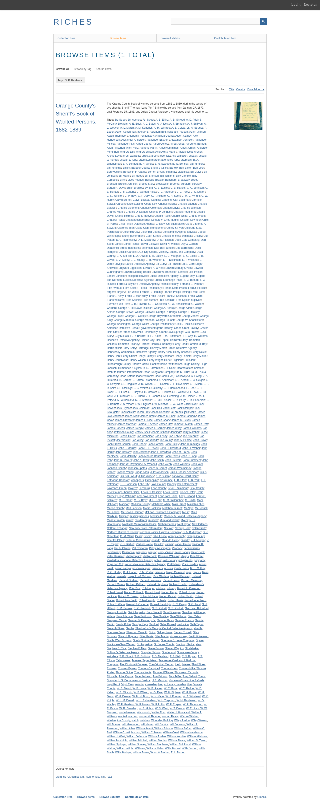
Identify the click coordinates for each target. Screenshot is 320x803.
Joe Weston (123, 440)
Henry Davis (198, 352)
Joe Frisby (161, 436)
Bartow (173, 167)
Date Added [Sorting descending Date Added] (254, 89)
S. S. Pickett (159, 608)
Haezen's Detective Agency (123, 340)
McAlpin (189, 508)
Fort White (132, 291)
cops (117, 235)
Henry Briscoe (181, 352)
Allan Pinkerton (116, 147)
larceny (171, 484)
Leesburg (144, 488)
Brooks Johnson (127, 183)
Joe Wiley (138, 440)
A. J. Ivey (162, 123)
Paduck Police (144, 544)
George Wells (140, 324)
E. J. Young (137, 259)
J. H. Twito (164, 392)
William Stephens (158, 744)
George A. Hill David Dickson (135, 307)
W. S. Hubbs (146, 708)
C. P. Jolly (144, 195)
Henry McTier (200, 356)
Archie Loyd (114, 155)
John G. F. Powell (148, 448)
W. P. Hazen (143, 704)
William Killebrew (197, 736)
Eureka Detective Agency (138, 279)
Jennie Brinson (160, 432)
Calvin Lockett (141, 199)
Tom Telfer (175, 676)
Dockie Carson (127, 251)
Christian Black (175, 223)
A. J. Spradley (177, 123)
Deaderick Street (117, 247)
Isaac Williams (144, 376)
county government (133, 235)
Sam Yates (194, 616)
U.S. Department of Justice (134, 680)
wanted (122, 716)
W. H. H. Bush (140, 696)
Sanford (154, 624)
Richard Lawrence (150, 580)
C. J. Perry (183, 191)
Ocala (138, 536)
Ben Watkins (114, 171)
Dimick (170, 247)
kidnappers (137, 480)
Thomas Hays (169, 668)
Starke (190, 644)
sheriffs (198, 628)
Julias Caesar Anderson (184, 472)
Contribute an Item (225, 38)
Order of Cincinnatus (138, 540)
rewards (121, 576)
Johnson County (116, 468)
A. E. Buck (135, 123)
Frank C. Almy (115, 295)
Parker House (183, 544)
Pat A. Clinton (122, 548)
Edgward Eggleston (130, 267)
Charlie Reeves (144, 215)
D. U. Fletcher (165, 239)
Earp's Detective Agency (139, 263)
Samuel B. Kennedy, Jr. (142, 620)
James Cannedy (186, 416)
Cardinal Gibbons (161, 199)
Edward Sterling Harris (137, 271)
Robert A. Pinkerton (188, 588)
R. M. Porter (146, 572)
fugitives (196, 299)
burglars (185, 183)
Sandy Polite (123, 624)
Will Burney (113, 724)
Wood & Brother (159, 752)
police (157, 560)
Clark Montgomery (154, 227)
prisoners (157, 568)
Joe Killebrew (190, 436)
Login (296, 4)
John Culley (172, 444)
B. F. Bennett (130, 163)
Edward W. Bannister (164, 271)
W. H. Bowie (189, 692)
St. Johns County (164, 644)
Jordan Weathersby (179, 468)
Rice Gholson (161, 576)
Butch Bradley (134, 187)
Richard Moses (116, 584)
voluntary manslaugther (178, 684)
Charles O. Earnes (137, 211)
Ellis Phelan (196, 271)
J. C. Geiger (197, 380)
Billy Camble (183, 175)
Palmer (169, 544)
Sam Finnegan (172, 612)
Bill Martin (124, 175)
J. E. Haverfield (179, 384)
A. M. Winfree (162, 127)
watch (135, 720)
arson (154, 155)
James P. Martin (183, 424)
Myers (184, 520)
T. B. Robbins (142, 656)
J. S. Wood (126, 404)
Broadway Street (188, 179)
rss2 (109, 776)
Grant (177, 328)
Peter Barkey (182, 552)
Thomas (111, 668)
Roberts (161, 600)
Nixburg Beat (182, 528)
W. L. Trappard (166, 700)
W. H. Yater (157, 696)
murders (153, 520)
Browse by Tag (83, 69)
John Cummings (190, 444)
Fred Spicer (183, 299)
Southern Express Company (177, 640)
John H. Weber (191, 448)
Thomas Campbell (149, 668)
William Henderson (191, 732)
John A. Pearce (183, 440)
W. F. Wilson (141, 692)
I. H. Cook (169, 368)
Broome (174, 183)
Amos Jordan (188, 147)
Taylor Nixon (149, 660)
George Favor (115, 316)
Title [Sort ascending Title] (231, 89)
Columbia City (130, 231)
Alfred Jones (177, 143)
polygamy (199, 560)
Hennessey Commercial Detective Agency (131, 352)
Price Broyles (190, 564)
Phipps (185, 556)
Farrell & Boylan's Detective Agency (138, 283)
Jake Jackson (115, 416)
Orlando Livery (170, 540)
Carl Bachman (181, 199)
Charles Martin (115, 211)
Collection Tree (66, 38)
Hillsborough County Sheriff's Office (128, 364)
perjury (152, 552)
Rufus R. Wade (116, 604)
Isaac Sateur (127, 376)
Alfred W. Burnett (196, 143)
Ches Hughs (171, 219)
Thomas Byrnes (127, 668)
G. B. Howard (139, 303)
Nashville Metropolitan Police (139, 524)
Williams (140, 748)
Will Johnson (177, 724)
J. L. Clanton (121, 396)
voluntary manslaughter (149, 684)
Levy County (197, 488)
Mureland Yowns (169, 520)
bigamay (171, 171)
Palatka (158, 544)
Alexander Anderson (133, 139)
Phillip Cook (150, 556)
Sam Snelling (161, 616)
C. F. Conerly (127, 191)
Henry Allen (165, 352)
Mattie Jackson (152, 508)
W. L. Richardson (146, 700)
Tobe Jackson (143, 676)
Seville (130, 628)
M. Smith (190, 500)
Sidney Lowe (164, 632)
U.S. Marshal (159, 680)
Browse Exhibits (170, 38)
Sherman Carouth (136, 632)
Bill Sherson (151, 175)
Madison (124, 504)
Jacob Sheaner (160, 412)
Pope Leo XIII (115, 564)
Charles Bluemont (128, 207)
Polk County (169, 560)
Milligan (123, 516)
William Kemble (176, 736)
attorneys (186, 159)
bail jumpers (197, 163)
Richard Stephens (157, 584)
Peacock (177, 548)
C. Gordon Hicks (146, 191)
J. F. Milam (196, 384)
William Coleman (152, 732)
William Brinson (163, 728)
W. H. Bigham (172, 692)
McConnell (201, 508)
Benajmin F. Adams (134, 171)
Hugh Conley (191, 364)
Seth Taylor (197, 624)
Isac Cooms (162, 376)
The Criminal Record (161, 664)
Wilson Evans (141, 752)
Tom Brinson (160, 676)
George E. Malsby (189, 312)
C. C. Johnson (195, 187)
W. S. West (161, 708)
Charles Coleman (150, 207)
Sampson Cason (117, 620)
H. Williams (201, 336)
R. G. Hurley (114, 572)
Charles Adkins (167, 203)
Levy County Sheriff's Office (123, 492)
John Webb (165, 464)
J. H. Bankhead (173, 388)
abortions (142, 131)
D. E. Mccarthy (146, 239)
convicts (191, 231)
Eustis (158, 279)
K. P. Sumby (163, 476)
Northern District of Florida (122, 532)
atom (59, 776)
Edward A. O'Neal (153, 267)
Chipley (160, 223)
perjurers (141, 552)
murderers (141, 520)
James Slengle (135, 428)
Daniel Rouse (132, 243)
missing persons (139, 516)
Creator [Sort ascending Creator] (240, 89)
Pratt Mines (173, 564)
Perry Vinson (165, 552)
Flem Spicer (130, 287)
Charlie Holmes (124, 215)
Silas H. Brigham (128, 636)
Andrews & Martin (165, 151)
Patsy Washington (159, 548)
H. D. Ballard (137, 336)
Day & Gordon (189, 243)
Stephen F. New (137, 648)
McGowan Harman (132, 512)
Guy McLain (122, 336)
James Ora (165, 424)
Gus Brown (191, 332)
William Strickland (180, 744)
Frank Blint (197, 291)
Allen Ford (132, 147)
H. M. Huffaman (171, 336)
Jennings (175, 432)
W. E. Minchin (124, 692)
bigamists (183, 171)
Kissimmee (166, 480)
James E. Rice (144, 420)
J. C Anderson (164, 380)
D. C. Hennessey (126, 239)
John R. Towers (123, 460)
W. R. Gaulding (128, 708)
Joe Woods (151, 440)
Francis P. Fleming (151, 291)
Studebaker (192, 648)
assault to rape (128, 159)
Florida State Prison (175, 287)
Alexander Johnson (181, 139)
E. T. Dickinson (172, 259)
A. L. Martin (127, 127)
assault (193, 155)
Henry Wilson (138, 360)
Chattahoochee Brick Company (144, 219)
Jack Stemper (185, 408)
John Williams (181, 464)
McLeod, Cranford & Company (163, 512)
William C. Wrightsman (126, 732)
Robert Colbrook (134, 592)
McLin (185, 512)
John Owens (172, 456)
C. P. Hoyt (130, 195)
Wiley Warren (199, 720)
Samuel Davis (165, 620)
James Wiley (174, 428)
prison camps (123, 568)
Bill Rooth (137, 175)
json (88, 776)
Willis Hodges (123, 752)
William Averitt (144, 728)
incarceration (184, 368)
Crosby (198, 235)
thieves (186, 664)
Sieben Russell (183, 632)
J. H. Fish (120, 392)
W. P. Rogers (173, 704)
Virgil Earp (127, 684)
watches (145, 720)
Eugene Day (187, 275)
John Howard (123, 452)
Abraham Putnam (177, 131)
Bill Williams (167, 175)
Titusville (112, 676)
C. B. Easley (161, 187)
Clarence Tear (125, 227)
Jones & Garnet (157, 468)
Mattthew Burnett (172, 508)
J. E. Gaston (161, 384)
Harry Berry (129, 348)
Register (310, 4)
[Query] (219, 21)
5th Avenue (134, 119)
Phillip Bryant (133, 556)
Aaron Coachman (125, 131)
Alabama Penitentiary (141, 135)
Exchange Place (172, 279)
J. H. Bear (189, 388)
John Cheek (139, 444)
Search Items (104, 69)
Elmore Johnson (116, 275)
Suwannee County (188, 652)
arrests (146, 155)
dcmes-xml (78, 776)
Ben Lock (198, 167)
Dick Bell (159, 247)
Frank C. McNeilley (136, 295)
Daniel (118, 243)
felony (174, 283)
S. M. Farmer (124, 608)
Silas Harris (146, 636)
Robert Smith (185, 596)
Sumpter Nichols (150, 652)
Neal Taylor (184, 524)
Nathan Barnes (167, 524)
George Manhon (144, 320)
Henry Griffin (128, 356)
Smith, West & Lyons (119, 640)
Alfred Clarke (143, 143)
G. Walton (197, 303)
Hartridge (143, 348)
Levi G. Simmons (178, 488)
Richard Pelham (135, 584)
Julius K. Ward (128, 476)
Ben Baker (185, 167)
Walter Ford (158, 712)
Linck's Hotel (187, 492)
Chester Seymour (190, 219)
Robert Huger (187, 592)
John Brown (200, 440)
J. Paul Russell (162, 400)
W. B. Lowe (139, 688)
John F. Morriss (127, 448)
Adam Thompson (117, 135)
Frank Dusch (156, 295)
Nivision (168, 528)
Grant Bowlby (190, 328)
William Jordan (157, 736)
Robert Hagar (169, 592)
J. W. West (176, 404)
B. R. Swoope (163, 163)
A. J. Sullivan (195, 123)
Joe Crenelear (145, 436)
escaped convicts (138, 275)
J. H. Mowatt (148, 392)
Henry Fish (113, 356)
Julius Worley (146, 476)
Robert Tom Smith (126, 600)
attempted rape (170, 159)
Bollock (149, 179)
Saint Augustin (136, 612)
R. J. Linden (130, 572)
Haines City (147, 340)
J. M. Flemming (169, 396)
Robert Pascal (167, 596)
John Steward (173, 460)
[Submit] (263, 21)
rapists (197, 572)
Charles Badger (187, 203)
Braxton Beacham (165, 179)
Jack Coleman (140, 408)
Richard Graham (128, 580)
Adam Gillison (197, 131)
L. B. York (193, 480)
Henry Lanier (182, 356)
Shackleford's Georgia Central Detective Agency (163, 628)
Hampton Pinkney (128, 344)
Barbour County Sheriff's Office (149, 167)
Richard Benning (180, 576)
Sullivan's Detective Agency (123, 652)
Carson (120, 203)
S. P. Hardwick (142, 608)
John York (197, 464)
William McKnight (117, 740)
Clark (139, 227)
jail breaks (177, 412)
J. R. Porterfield (196, 400)
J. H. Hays (134, 392)
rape (188, 572)
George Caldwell (145, 312)
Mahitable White (161, 504)
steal (198, 644)
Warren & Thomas (149, 716)
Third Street (199, 664)
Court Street (153, 235)
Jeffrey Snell (142, 432)
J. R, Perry (179, 400)
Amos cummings (169, 147)
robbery (171, 588)
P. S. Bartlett (127, 544)
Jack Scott (169, 408)
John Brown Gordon (119, 444)
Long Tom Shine (168, 496)
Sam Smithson (143, 616)
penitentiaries (192, 548)
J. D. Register (129, 384)
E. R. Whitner (154, 259)
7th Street (148, 119)
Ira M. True (182, 372)
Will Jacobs (161, 724)
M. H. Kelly (155, 500)
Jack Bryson (123, 408)
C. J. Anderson (166, 191)
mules (129, 520)
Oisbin (147, 536)
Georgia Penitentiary (162, 324)
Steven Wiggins (174, 648)
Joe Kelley (175, 436)
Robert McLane (149, 596)
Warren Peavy (170, 716)
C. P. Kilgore (158, 195)
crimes (176, 235)
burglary (197, 183)
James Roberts (116, 428)
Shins (152, 632)
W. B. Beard (124, 688)
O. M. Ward (127, 536)
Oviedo (185, 540)
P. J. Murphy (198, 540)
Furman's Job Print (118, 303)
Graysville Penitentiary (144, 332)
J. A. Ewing (195, 376)
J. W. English (142, 404)
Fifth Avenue (114, 287)
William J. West (116, 736)
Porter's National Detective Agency (144, 564)
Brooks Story (146, 183)
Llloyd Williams (126, 496)
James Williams (192, 428)
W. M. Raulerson (186, 700)
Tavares (136, 660)
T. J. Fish (175, 656)
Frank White (195, 295)
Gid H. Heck (182, 324)
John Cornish (156, 444)
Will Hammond (130, 724)
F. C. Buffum (191, 279)
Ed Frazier (174, 263)
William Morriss (158, 740)
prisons (168, 568)
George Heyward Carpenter (163, 316)
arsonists (165, 155)
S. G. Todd (194, 604)
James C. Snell (166, 416)
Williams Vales (155, 748)
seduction (183, 624)
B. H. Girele (146, 163)
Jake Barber (197, 412)
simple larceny (178, 636)
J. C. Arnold (181, 380)
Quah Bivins (181, 568)
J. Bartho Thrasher (144, 380)
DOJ (140, 251)
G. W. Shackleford (179, 303)
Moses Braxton (116, 520)
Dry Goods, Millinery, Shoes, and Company (169, 251)
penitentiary (114, 552)
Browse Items (118, 38)
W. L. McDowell (125, 700)
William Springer (116, 744)
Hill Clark (190, 360)
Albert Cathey (183, 135)
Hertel (167, 360)
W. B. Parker (155, 688)
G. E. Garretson (157, 303)
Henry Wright (155, 360)
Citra (188, 223)
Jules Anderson (159, 472)
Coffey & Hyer (174, 227)
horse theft (166, 364)
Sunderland (169, 652)
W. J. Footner (173, 696)
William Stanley (137, 744)
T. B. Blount (126, 656)
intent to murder (116, 372)
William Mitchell (138, 740)
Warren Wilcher (189, 716)
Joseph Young (125, 472)
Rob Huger (148, 588)
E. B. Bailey (156, 255)
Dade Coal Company (187, 239)
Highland (178, 360)
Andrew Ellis (127, 151)
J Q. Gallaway (178, 376)
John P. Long (189, 456)
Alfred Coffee (160, 143)
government (148, 328)
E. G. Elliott (189, 255)
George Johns (190, 316)
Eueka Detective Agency (164, 275)
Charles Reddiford (184, 211)
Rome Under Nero (195, 600)
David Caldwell (149, 243)
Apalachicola (185, 151)
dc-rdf (66, 776)
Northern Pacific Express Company (160, 532)
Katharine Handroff (118, 480)
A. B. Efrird (161, 119)
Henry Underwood (117, 360)
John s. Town (141, 460)
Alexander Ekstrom (158, 139)
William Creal (171, 732)
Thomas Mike (187, 668)
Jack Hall (156, 408)
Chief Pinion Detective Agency (136, 223)
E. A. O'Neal (140, 255)
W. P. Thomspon (192, 704)
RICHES (73, 21)
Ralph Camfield (175, 572)
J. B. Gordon (123, 380)
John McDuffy (128, 456)
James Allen (131, 416)
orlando (156, 540)
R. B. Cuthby (197, 568)
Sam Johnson (124, 616)
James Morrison (126, 424)
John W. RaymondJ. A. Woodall (138, 464)
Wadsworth (143, 712)
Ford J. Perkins (197, 287)
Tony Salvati (189, 676)
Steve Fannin (156, 648)
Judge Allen (142, 472)
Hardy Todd (180, 344)
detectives (134, 247)
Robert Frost (152, 592)
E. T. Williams (190, 259)
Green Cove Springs (171, 332)
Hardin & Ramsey (161, 344)
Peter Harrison (115, 556)
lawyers (132, 488)
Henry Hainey (146, 356)
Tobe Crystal (126, 676)
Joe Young (166, 440)
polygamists (185, 560)
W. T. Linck (192, 708)
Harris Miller (114, 348)
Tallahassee (123, 660)
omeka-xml (98, 776)
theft (177, 664)
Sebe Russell (168, 624)
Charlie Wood (197, 215)
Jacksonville (128, 412)
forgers (111, 291)
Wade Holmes (127, 712)
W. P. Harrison (125, 704)
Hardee (145, 344)
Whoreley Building (162, 720)
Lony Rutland (187, 496)
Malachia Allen (195, 504)
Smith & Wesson (198, 636)
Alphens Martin (148, 147)
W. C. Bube (171, 688)
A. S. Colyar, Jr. (180, 127)
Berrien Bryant (156, 171)
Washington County (118, 720)
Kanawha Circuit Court (185, 476)
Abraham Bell (158, 131)
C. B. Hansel (177, 187)
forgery (121, 291)
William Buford (182, 728)
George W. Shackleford (189, 320)
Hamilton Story (179, 340)
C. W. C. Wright (191, 195)
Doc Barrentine (184, 247)
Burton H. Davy (116, 187)
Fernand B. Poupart (191, 283)
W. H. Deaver (123, 696)
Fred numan (150, 299)
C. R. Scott (173, 195)
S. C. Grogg (179, 604)
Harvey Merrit (158, 348)
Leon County (158, 488)
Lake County (158, 484)
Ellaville (182, 271)
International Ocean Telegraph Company (151, 372)
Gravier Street (121, 332)
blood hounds (136, 179)
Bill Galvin (196, 171)
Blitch (123, 179)
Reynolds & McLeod (139, 576)
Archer (198, 151)
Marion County (115, 508)
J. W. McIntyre (160, 404)
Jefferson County (124, 432)
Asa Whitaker (179, 155)
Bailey (126, 167)
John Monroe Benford (150, 456)
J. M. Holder (187, 396)
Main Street (179, 504)
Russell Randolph (160, 604)
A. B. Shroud (177, 119)
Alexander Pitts (126, 143)
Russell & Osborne (137, 604)
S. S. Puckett (176, 608)
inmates (198, 368)
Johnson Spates (137, 468)
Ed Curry (161, 263)
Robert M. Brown (128, 596)
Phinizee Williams (168, 556)
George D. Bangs (166, 312)
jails (186, 412)
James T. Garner (155, 428)
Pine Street (196, 556)
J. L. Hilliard (138, 396)
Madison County (140, 504)
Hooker (154, 364)
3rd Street (120, 119)
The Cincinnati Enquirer (134, 664)
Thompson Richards (186, 672)
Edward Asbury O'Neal (179, 267)
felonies (165, 283)
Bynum (148, 187)
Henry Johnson (164, 356)
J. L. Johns (152, 396)
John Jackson (141, 452)
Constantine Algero (173, 231)
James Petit (201, 424)
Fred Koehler (133, 299)
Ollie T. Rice (160, 536)
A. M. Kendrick (143, 127)
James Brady (148, 416)
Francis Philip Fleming (177, 291)
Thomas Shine (124, 672)
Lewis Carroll (170, 492)
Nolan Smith (199, 528)
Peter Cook (198, 552)
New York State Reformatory (145, 528)
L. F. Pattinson (128, 484)
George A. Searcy (164, 307)
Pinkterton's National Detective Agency (130, 560)
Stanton (180, 644)
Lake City (143, 484)
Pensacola (128, 552)
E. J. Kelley (122, 259)
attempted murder (149, 159)
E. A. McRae (124, 255)
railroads (160, 572)
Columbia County (150, 231)
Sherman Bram (116, 632)
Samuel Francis (184, 620)
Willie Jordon (189, 748)
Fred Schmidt (166, 299)
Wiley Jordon (182, 720)
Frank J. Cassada (176, 295)
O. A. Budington (191, 532)
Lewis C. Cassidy (151, 492)
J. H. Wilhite (179, 392)
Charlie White (179, 215)
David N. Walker (169, 243)
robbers (160, 588)
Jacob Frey (143, 412)
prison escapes (141, 568)
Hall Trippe (162, 340)
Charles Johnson (191, 207)
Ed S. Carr (188, 263)
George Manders (124, 320)
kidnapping (151, 480)
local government (146, 496)
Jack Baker (190, 404)
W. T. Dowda (177, 708)
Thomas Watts (142, 672)
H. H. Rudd (153, 336)
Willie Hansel (172, 748)
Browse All (63, 69)
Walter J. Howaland (178, 712)
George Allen (184, 307)
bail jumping (114, 167)
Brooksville (162, 183)
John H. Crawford (170, 448)
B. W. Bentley (180, 163)
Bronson (112, 183)
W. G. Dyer (156, 692)
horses (178, 364)
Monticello (156, 516)
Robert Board (115, 592)
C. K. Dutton (198, 191)
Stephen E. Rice (116, 648)
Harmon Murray (197, 344)
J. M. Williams (122, 400)
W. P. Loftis (158, 704)
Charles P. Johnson (160, 211)
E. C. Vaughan (172, 255)
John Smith (157, 460)
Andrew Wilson (145, 151)
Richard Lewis (171, 580)
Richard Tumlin (178, 584)
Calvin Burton (123, 199)
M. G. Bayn (140, 500)
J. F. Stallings (124, 388)
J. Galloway (155, 388)
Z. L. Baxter (178, 752)
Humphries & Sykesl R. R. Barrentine (140, 368)
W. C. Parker (186, 688)
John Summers (192, 460)
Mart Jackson (134, 508)
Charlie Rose (162, 215)
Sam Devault (154, 612)
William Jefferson (136, 736)
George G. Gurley (135, 316)
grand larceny (164, 328)
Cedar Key (150, 203)
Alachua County (164, 135)
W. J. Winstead (192, 696)
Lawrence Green (117, 488)
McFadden (113, 512)
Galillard (112, 307)
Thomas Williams (163, 672)
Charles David (170, 207)
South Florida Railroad (146, 640)
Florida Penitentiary (150, 287)
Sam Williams (178, 616)
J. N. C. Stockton (142, 400)
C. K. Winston (115, 195)
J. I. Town (192, 392)
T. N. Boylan (189, 656)
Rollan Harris (175, 600)
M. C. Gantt (125, 500)
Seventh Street (115, 628)
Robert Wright (147, 600)
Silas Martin (162, 636)
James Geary (162, 420)
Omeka (261, 797)
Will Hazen (147, 724)
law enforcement (187, 484)
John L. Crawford (160, 452)
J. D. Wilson (145, 384)
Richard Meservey (192, 580)
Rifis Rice (134, 588)
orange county (176, 536)
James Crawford (124, 420)
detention (147, 247)
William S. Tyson (196, 740)
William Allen (127, 728)
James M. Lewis (181, 420)
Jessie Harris (127, 436)
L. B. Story (180, 480)
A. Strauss (197, 127)
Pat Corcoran (140, 548)
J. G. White (140, 388)
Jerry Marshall (191, 432)
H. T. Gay (187, 336)
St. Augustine (145, 644)
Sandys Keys (140, 624)
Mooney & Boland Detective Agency (185, 516)
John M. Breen (181, 452)
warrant (132, 716)
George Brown (124, 312)
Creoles (166, 235)
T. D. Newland (160, 656)
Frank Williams (115, 299)
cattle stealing (134, 203)
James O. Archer (148, 424)
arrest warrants (131, 155)
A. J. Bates (149, 123)
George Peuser (165, 320)
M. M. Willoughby (173, 500)
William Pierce (176, 740)
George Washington (118, 324)
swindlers (112, 656)
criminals (187, 235)
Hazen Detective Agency (182, 348)
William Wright (125, 748)
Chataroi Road (115, 219)
